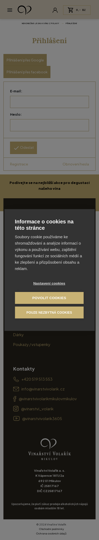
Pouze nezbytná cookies (49, 312)
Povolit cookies (49, 298)
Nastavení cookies (49, 283)
